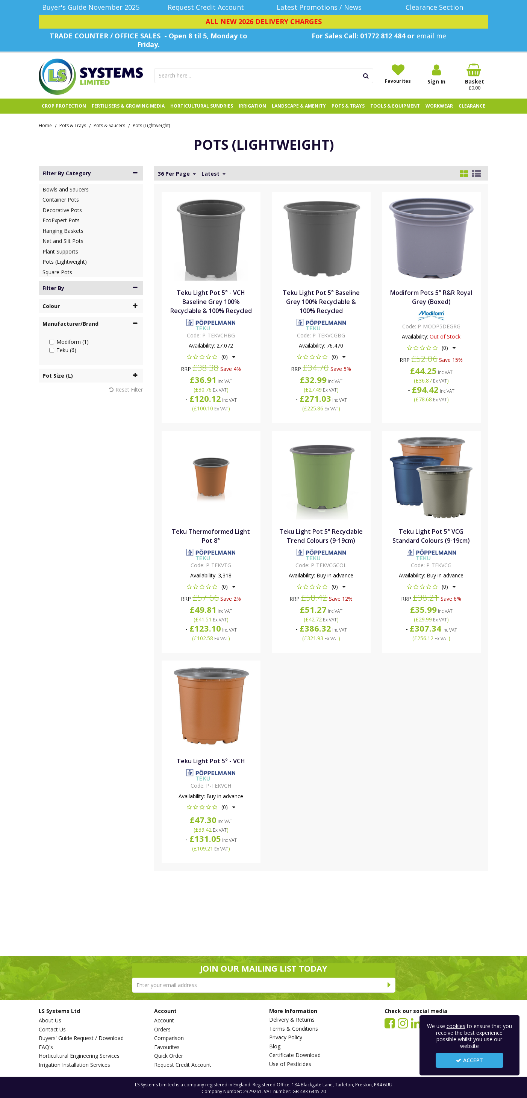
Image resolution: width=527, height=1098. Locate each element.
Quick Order (168, 1055)
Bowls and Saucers (65, 189)
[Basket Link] (474, 77)
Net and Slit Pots (62, 241)
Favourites (167, 1047)
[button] (211, 356)
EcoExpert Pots (61, 220)
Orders (162, 1029)
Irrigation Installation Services (74, 1065)
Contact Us (52, 1029)
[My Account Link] (436, 74)
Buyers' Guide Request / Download (81, 1038)
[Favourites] (398, 74)
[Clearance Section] (437, 7)
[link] (390, 1022)
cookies (456, 1026)
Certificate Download (295, 1055)
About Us (50, 1020)
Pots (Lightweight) (64, 261)
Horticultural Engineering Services (79, 1055)
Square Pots (57, 272)
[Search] (256, 75)
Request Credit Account (182, 1065)
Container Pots (60, 199)
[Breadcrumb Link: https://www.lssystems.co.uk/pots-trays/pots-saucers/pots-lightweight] (151, 125)
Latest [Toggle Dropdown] (211, 173)
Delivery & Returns (292, 1019)
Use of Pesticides (290, 1064)
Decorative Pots (62, 210)
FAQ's (46, 1047)
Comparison (169, 1038)
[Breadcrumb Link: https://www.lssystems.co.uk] (45, 125)
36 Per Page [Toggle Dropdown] (174, 173)
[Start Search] (366, 75)
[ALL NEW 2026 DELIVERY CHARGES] (263, 22)
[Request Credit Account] (206, 7)
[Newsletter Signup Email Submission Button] (389, 985)
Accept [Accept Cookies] (469, 1060)
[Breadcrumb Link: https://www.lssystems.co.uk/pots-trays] (72, 125)
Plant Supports (60, 251)
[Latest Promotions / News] (321, 7)
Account (164, 1020)
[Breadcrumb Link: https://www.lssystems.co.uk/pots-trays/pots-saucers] (109, 125)
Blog (274, 1046)
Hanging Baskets (62, 230)
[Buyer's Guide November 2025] (91, 7)
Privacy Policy (285, 1037)
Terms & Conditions (293, 1028)
